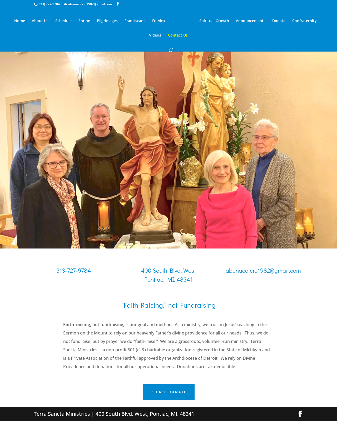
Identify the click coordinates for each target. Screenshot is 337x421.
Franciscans (135, 21)
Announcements (250, 21)
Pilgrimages (107, 21)
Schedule (63, 21)
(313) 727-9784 (48, 4)
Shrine (84, 21)
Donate (278, 21)
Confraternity (304, 21)
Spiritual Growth (214, 21)
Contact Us (178, 35)
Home (19, 21)
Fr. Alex (158, 21)
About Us (40, 21)
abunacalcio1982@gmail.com (263, 270)
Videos (155, 35)
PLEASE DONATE (169, 392)
